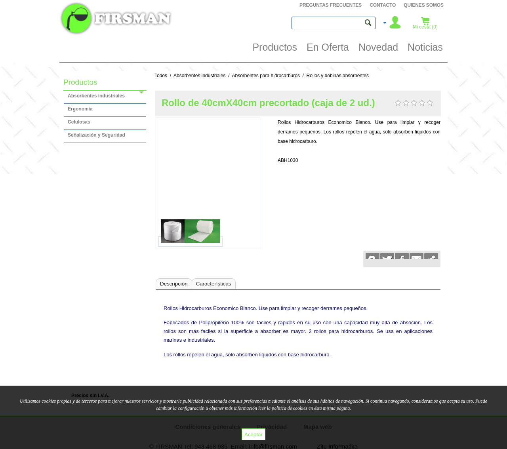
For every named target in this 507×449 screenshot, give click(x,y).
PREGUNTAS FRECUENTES (330, 5)
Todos (160, 75)
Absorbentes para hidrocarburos (265, 75)
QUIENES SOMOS (424, 5)
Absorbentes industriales (199, 75)
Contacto (383, 5)
